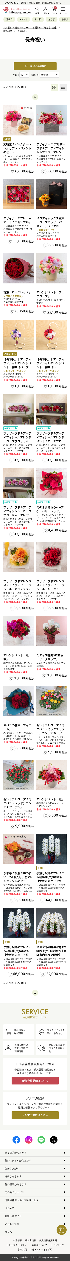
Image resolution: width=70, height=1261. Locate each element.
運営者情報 (30, 1240)
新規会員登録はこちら (35, 1080)
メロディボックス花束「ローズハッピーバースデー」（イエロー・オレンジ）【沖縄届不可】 (50, 226)
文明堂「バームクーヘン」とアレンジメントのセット (17, 148)
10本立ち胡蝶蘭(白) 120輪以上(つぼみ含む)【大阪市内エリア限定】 (51, 950)
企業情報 (17, 1240)
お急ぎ (51, 19)
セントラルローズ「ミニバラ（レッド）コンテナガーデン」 (17, 803)
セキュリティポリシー (17, 1245)
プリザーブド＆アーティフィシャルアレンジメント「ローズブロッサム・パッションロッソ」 (50, 441)
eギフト (24, 19)
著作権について (39, 1245)
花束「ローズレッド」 (17, 292)
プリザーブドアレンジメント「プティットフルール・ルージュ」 (50, 585)
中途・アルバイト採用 (41, 1249)
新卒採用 (22, 1249)
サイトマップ (57, 1245)
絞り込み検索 (35, 66)
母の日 (38, 19)
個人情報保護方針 (48, 1240)
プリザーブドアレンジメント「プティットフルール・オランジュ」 (17, 585)
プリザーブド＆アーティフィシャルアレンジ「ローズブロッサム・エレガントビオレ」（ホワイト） (17, 441)
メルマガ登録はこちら (35, 1115)
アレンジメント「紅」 (50, 799)
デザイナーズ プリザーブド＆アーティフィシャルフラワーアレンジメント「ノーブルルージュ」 (50, 152)
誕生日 (9, 19)
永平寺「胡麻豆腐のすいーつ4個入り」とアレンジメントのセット (18, 877)
